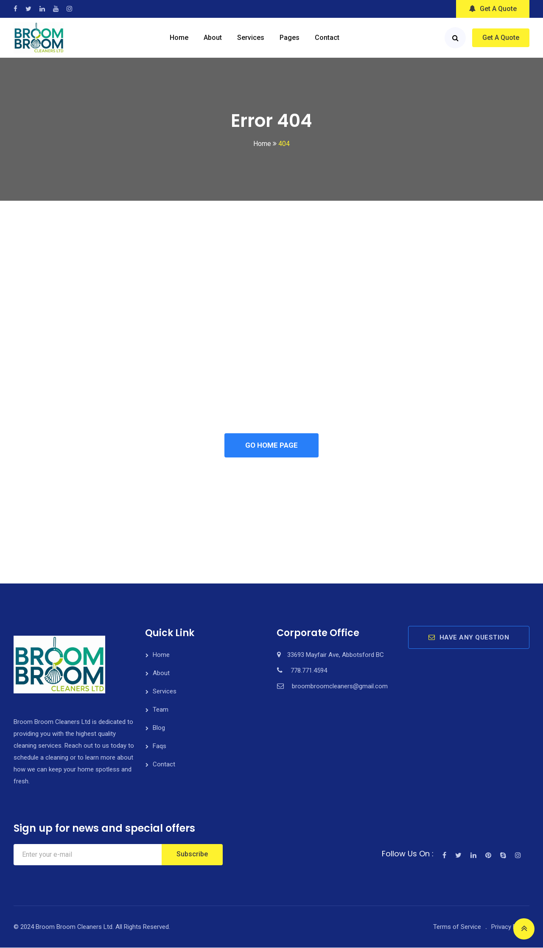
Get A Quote (493, 9)
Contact (327, 38)
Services (250, 38)
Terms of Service (457, 927)
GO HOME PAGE (271, 445)
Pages (289, 38)
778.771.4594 (309, 671)
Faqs (159, 746)
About (213, 38)
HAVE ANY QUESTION (468, 638)
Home (179, 38)
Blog (159, 728)
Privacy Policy (510, 927)
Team (160, 710)
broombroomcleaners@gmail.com (340, 686)
